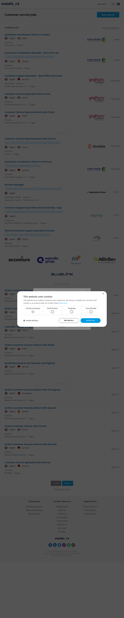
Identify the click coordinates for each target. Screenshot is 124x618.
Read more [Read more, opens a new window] (63, 303)
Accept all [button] (90, 320)
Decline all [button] (69, 320)
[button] (30, 321)
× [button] (103, 293)
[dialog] (62, 309)
